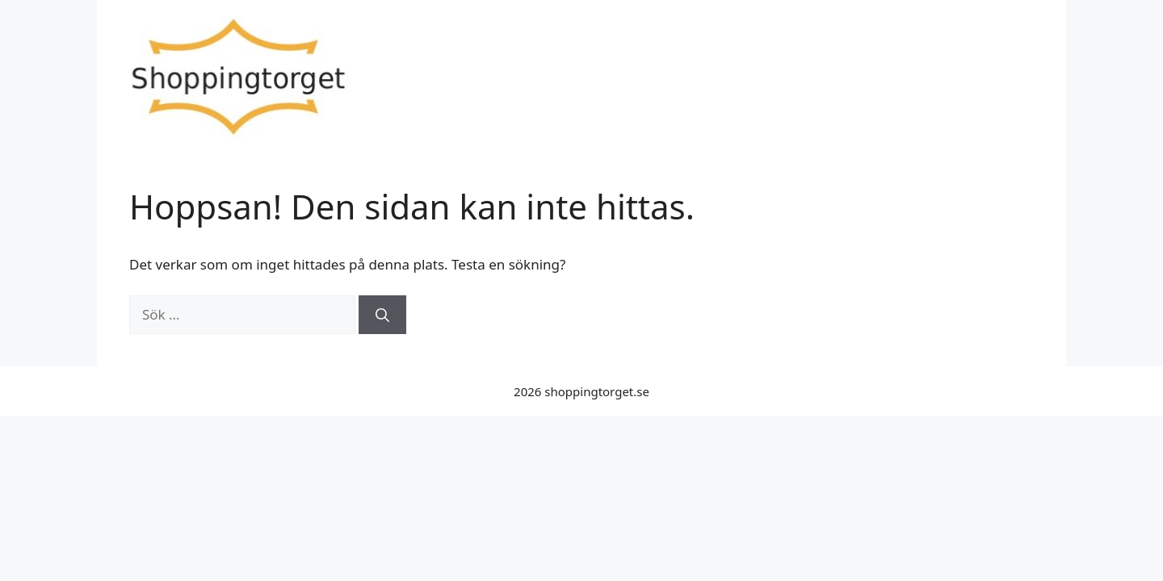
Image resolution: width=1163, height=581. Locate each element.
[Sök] (382, 314)
